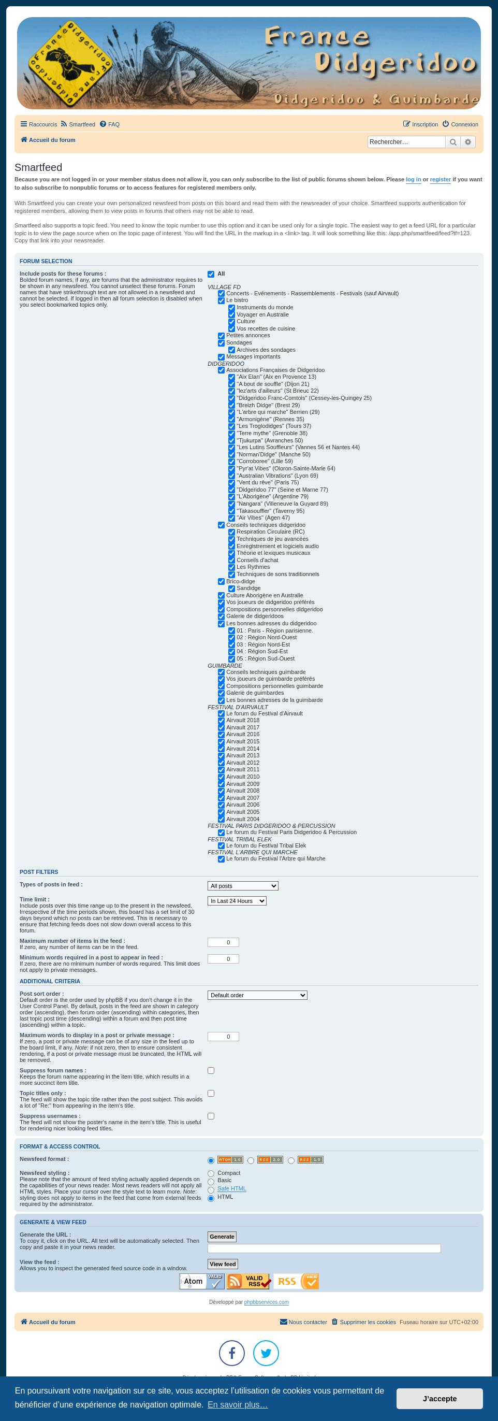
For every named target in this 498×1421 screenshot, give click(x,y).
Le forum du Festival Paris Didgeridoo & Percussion (291, 832)
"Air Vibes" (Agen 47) (263, 517)
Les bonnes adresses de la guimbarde (274, 700)
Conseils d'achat (257, 560)
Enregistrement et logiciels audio (278, 546)
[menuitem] (77, 124)
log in (413, 179)
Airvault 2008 (242, 790)
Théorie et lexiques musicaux (273, 553)
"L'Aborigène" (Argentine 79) (273, 496)
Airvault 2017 (242, 727)
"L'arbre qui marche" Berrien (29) (278, 412)
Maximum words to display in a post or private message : (97, 1035)
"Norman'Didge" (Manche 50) (274, 454)
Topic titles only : (43, 1093)
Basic (219, 1180)
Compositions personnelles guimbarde (274, 686)
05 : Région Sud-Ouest (266, 658)
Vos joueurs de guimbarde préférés (270, 679)
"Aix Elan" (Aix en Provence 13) (276, 377)
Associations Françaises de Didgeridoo (275, 370)
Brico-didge (240, 581)
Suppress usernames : (50, 1116)
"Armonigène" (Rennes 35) (270, 419)
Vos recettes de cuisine (266, 328)
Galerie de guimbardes (255, 693)
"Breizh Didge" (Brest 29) (268, 405)
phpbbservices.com (266, 1302)
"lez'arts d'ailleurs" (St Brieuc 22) (278, 390)
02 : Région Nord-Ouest (267, 637)
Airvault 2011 (242, 769)
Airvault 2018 (242, 720)
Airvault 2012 (242, 762)
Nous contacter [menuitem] (303, 1321)
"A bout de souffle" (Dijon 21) (273, 384)
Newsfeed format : (44, 1159)
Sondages (239, 342)
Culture (246, 321)
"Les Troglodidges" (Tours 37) (274, 426)
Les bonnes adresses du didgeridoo (271, 623)
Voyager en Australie (263, 314)
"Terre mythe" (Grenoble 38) (272, 433)
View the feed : (40, 1262)
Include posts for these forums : (63, 273)
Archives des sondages (266, 350)
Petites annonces (248, 335)
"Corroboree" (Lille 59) (265, 461)
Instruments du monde (265, 307)
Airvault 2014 (242, 748)
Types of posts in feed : (51, 884)
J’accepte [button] (440, 1399)
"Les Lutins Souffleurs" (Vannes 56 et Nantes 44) (298, 447)
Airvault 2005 (242, 812)
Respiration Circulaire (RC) (270, 531)
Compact (224, 1173)
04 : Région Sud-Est (262, 651)
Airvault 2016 (242, 734)
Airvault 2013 (242, 755)
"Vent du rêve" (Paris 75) (268, 482)
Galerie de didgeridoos (255, 616)
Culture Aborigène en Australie (264, 595)
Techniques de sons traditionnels (278, 574)
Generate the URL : (45, 1234)
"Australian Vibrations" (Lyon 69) (277, 475)
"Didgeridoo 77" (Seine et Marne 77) (282, 489)
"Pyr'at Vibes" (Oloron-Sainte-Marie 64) (286, 468)
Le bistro (237, 300)
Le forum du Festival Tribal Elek (266, 845)
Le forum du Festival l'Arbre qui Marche (276, 858)
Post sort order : (42, 994)
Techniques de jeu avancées (273, 539)
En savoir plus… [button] (238, 1404)
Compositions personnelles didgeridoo (274, 609)
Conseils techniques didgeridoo (265, 525)
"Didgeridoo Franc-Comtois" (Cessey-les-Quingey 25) (304, 398)
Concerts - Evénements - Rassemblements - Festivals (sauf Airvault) (312, 293)
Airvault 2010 (242, 776)
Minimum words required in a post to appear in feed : (91, 957)
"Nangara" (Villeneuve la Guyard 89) (282, 503)
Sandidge (249, 588)
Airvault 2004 (242, 819)
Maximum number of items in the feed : (72, 941)
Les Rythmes (253, 567)
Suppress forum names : (53, 1070)
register (440, 179)
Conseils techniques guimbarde (265, 672)
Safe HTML (231, 1188)
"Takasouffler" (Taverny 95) (270, 511)
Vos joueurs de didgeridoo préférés (270, 602)
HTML (220, 1197)
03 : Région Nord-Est (263, 644)
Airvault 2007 (242, 798)
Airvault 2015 (242, 741)
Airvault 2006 (242, 804)
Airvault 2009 (242, 784)
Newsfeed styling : (45, 1173)
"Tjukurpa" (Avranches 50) (270, 440)
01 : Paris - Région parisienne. (275, 630)
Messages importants (253, 356)
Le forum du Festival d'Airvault (264, 713)
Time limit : (35, 899)
